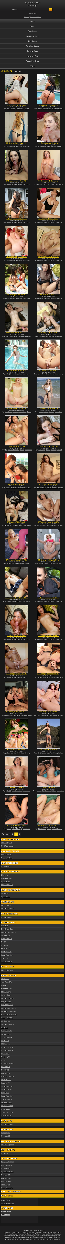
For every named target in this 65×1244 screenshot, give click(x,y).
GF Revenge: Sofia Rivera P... (16, 636)
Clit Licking (46, 184)
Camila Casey (26, 487)
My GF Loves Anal (7, 846)
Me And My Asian (7, 858)
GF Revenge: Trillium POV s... (17, 787)
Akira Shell (40, 715)
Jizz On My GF (6, 1034)
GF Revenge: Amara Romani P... (48, 522)
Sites (32, 66)
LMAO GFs (5, 1041)
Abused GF (5, 979)
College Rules (6, 905)
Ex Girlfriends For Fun (8, 932)
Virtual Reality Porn (7, 1203)
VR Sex (32, 26)
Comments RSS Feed (35, 17)
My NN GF (4, 945)
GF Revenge (5, 935)
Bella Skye (41, 450)
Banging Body (42, 677)
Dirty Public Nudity (7, 970)
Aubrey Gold (10, 563)
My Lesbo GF (5, 1067)
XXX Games (32, 41)
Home (32, 21)
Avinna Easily (20, 108)
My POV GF (5, 1070)
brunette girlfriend (57, 108)
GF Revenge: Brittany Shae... (48, 105)
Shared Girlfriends (7, 1086)
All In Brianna (42, 829)
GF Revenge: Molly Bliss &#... (16, 446)
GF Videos (5, 1215)
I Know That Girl (6, 939)
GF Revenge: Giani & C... (16, 484)
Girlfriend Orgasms (7, 1024)
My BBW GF (5, 866)
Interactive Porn (32, 56)
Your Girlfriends (6, 1115)
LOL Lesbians (5, 1044)
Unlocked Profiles (7, 1106)
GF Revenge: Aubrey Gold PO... (16, 560)
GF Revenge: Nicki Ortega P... (48, 484)
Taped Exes (5, 958)
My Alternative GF (7, 917)
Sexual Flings (5, 1200)
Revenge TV (5, 948)
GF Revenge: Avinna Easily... (16, 105)
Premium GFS (6, 1080)
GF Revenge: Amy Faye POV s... (16, 332)
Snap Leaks (5, 1093)
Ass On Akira (48, 715)
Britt (43, 791)
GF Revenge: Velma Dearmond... (48, 674)
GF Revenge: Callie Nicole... (16, 295)
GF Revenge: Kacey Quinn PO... (16, 181)
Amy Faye (9, 336)
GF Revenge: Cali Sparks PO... (48, 560)
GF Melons (5, 893)
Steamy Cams (32, 51)
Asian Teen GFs (6, 854)
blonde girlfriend (12, 146)
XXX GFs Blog (33, 2)
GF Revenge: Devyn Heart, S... (16, 711)
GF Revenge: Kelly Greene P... (48, 181)
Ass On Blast (11, 108)
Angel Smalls (42, 146)
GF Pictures (6, 1211)
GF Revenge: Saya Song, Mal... (16, 749)
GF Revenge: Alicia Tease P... (16, 522)
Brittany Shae (47, 108)
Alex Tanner (8, 412)
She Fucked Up (6, 952)
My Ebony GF (5, 882)
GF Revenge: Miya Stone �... (48, 788)
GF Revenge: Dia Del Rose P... (48, 257)
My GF (3, 942)
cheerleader (26, 601)
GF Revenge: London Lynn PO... (16, 219)
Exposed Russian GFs (8, 1011)
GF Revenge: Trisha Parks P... (48, 332)
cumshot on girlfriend (56, 184)
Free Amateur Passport (8, 1014)
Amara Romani (41, 525)
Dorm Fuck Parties (7, 908)
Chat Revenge (6, 992)
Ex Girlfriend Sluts (7, 929)
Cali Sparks (57, 563)
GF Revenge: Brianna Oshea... (48, 825)
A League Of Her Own (11, 525)
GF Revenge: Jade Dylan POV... (48, 295)
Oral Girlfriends (6, 1073)
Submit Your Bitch (7, 955)
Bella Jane (10, 753)
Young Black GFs (7, 885)
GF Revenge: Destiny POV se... (16, 825)
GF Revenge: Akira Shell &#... (48, 711)
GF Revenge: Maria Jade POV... (48, 598)
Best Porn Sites (32, 36)
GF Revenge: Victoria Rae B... (48, 219)
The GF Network (6, 962)
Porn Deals (32, 31)
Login (35, 13)
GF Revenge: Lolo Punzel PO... (16, 143)
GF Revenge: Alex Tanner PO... (16, 408)
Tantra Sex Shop (32, 61)
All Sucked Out (41, 487)
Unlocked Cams (6, 1103)
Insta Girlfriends (6, 1165)
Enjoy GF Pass (6, 1002)
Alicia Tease (22, 525)
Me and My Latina (7, 1124)
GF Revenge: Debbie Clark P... (16, 674)
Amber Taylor (42, 374)
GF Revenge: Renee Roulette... (48, 636)
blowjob (26, 108)
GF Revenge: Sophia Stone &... (48, 370)
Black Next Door (6, 878)
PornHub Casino (32, 46)
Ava (6, 450)
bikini (8, 298)
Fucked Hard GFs (7, 1018)
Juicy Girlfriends (6, 1037)
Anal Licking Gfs (6, 843)
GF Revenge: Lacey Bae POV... (16, 370)
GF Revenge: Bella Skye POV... (48, 446)
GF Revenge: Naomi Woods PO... (16, 598)
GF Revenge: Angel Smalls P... (48, 143)
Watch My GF (5, 1109)
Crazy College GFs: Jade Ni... (48, 749)
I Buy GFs (4, 1028)
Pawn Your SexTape (7, 1076)
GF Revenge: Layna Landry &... (16, 257)
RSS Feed (26, 17)
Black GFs (4, 875)
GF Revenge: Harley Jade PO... (48, 408)
